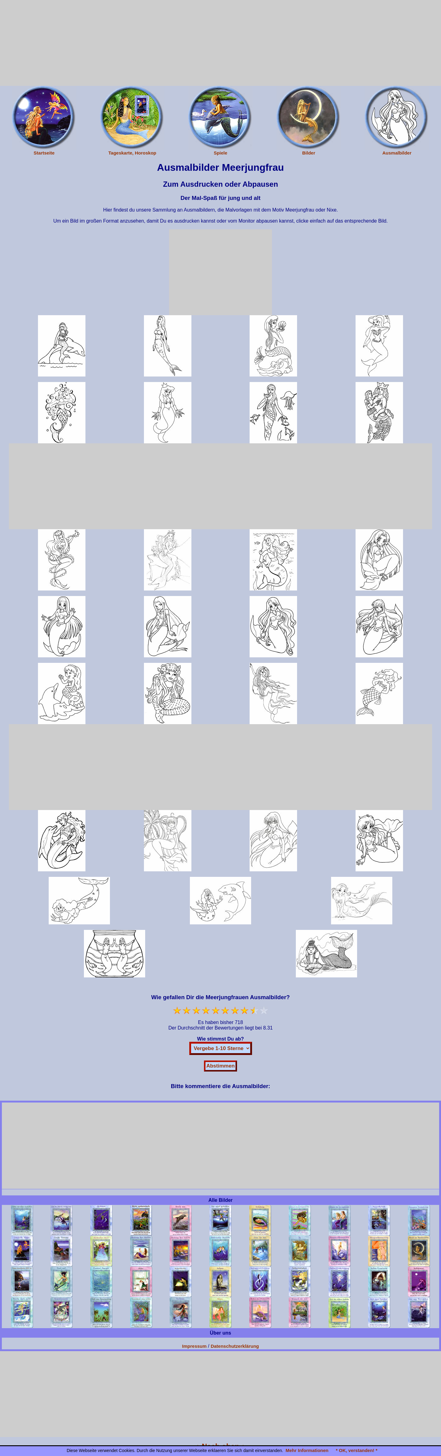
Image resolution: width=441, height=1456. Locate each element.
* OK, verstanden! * (356, 1450)
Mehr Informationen (306, 1450)
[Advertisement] (220, 43)
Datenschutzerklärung (235, 1346)
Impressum (194, 1346)
